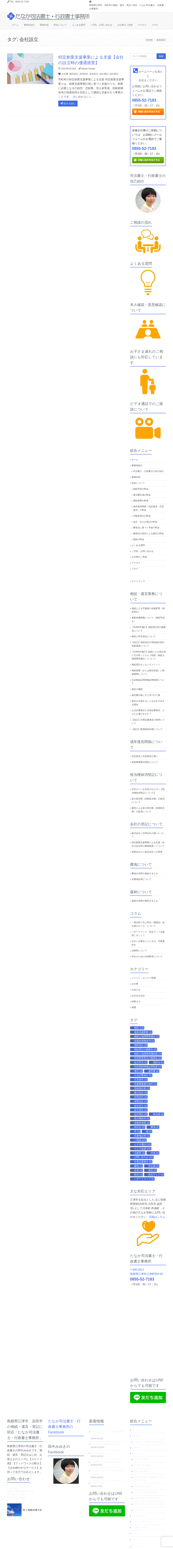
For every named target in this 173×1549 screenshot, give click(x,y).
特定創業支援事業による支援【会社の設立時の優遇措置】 (91, 59)
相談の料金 (138, 539)
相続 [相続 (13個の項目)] (139, 1027)
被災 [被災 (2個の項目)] (152, 1170)
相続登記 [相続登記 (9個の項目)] (140, 1045)
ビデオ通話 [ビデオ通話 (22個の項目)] (142, 1144)
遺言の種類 (137, 689)
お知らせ (136, 989)
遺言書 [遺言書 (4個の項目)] (153, 1071)
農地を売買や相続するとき (145, 873)
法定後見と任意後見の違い (145, 756)
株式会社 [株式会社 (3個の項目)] (140, 1092)
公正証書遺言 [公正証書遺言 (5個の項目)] (143, 1075)
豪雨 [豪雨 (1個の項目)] (138, 1166)
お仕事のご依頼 (125, 25)
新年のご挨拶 (97, 1483)
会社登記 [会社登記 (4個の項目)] (140, 1114)
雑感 (134, 1007)
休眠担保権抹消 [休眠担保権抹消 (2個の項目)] (144, 1040)
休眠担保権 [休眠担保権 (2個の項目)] (142, 1122)
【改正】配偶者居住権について (147, 729)
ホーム (15, 25)
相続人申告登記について (144, 636)
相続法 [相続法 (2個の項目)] (158, 1062)
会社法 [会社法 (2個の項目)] (139, 1127)
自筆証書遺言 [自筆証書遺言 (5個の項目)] (143, 1161)
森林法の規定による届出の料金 (148, 533)
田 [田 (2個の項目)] (137, 1131)
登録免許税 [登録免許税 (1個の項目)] (142, 1088)
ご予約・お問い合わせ (101, 25)
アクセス (142, 25)
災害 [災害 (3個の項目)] (138, 1170)
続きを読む (67, 103)
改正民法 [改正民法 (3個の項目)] (140, 1062)
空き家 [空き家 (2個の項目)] (153, 1166)
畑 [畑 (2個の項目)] (149, 1131)
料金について (60, 25)
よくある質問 (78, 25)
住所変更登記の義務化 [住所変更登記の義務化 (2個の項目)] (147, 1058)
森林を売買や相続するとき (145, 901)
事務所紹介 (29, 25)
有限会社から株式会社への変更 (147, 852)
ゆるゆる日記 (138, 995)
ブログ (155, 25)
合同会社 (83, 74)
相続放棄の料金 (141, 500)
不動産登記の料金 (142, 516)
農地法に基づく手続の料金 (146, 527)
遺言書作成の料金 (142, 495)
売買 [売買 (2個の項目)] (155, 1153)
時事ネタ (136, 1001)
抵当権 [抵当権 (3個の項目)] (158, 1114)
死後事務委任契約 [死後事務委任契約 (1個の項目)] (145, 1084)
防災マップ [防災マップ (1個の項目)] (156, 1174)
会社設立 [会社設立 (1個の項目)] (140, 1105)
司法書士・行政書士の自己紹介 (148, 471)
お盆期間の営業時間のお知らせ (106, 1462)
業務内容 (44, 25)
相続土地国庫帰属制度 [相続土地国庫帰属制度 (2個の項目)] (147, 1053)
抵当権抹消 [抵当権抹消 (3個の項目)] (142, 1118)
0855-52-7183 (144, 100)
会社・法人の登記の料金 (145, 522)
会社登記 (113, 74)
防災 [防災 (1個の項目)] (138, 1174)
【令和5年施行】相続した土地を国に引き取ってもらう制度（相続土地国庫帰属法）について (149, 655)
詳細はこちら (157, 1216)
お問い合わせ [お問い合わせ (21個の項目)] (143, 1157)
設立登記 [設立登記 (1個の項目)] (140, 1109)
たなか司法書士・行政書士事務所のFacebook (64, 1426)
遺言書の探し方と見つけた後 (146, 695)
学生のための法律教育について (147, 956)
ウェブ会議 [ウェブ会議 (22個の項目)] (142, 1148)
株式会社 (73, 74)
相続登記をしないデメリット (146, 664)
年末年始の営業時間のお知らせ (106, 1444)
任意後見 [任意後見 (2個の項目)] (140, 1079)
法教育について (139, 950)
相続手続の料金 (141, 489)
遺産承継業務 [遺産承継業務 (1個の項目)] (143, 1032)
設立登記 (104, 74)
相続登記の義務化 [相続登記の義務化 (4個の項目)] (145, 1049)
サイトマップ (138, 581)
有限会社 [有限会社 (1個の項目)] (140, 1101)
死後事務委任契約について (145, 762)
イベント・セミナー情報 (144, 978)
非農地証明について (141, 879)
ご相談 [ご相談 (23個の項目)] (140, 1140)
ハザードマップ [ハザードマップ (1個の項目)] (144, 1178)
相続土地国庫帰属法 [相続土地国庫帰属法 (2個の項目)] (146, 1036)
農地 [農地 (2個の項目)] (155, 1127)
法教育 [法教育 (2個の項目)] (139, 1153)
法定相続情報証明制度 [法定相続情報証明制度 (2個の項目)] (147, 1066)
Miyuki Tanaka (88, 68)
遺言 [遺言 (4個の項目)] (138, 1071)
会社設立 (93, 74)
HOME (149, 39)
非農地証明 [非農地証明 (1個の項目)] (142, 1135)
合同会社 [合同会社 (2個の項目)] (140, 1096)
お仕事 (65, 74)
